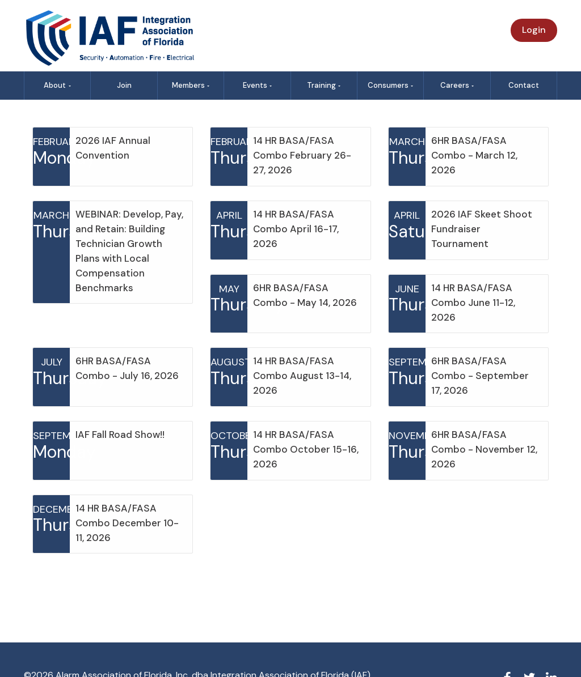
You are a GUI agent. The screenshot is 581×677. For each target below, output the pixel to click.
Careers (457, 85)
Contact (523, 85)
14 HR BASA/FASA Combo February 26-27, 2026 (302, 155)
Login (534, 30)
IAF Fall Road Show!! (120, 434)
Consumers (391, 85)
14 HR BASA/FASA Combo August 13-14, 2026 (302, 376)
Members (191, 85)
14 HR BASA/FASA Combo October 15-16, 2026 (306, 449)
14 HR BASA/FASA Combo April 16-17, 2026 (296, 229)
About (57, 85)
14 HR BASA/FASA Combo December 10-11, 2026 (127, 523)
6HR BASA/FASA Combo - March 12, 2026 (474, 155)
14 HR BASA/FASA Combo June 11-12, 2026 (473, 302)
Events (257, 85)
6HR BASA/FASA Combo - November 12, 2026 (484, 449)
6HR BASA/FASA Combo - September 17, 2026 (480, 376)
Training (324, 85)
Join (124, 85)
